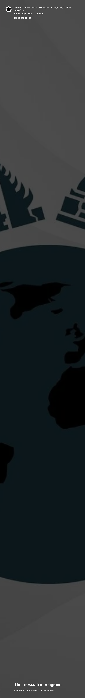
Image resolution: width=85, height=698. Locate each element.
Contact (39, 13)
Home (17, 13)
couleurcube (20, 691)
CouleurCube (20, 7)
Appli (23, 13)
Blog (30, 13)
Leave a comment (48, 691)
